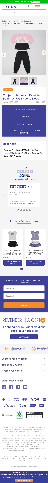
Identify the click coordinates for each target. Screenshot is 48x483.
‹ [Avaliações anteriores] (4, 195)
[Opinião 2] (21, 210)
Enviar (24, 305)
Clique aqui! (35, 2)
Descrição (9, 144)
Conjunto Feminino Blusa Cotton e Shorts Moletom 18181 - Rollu (13, 252)
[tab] (21, 269)
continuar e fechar (24, 480)
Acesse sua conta (24, 124)
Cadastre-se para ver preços (13, 262)
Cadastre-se (24, 116)
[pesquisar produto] (43, 12)
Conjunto (27, 21)
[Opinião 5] (30, 210)
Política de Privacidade (17, 477)
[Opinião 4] (27, 210)
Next (44, 52)
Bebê (19, 21)
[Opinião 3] (24, 210)
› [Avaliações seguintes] (43, 195)
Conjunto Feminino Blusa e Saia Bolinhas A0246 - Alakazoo (35, 252)
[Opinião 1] (18, 210)
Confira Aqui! (24, 337)
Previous (4, 55)
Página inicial (9, 21)
